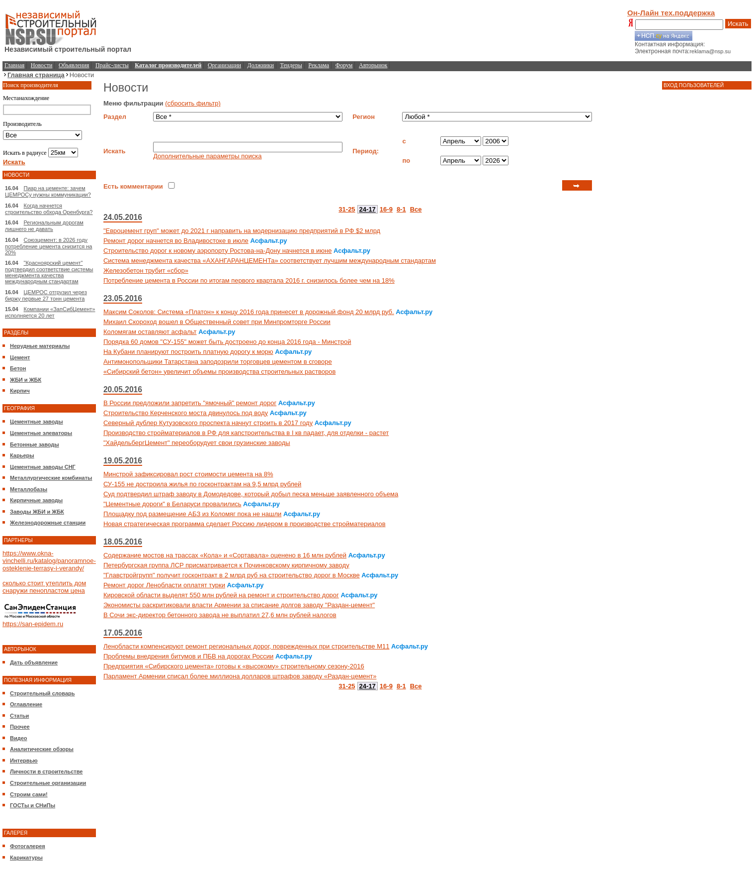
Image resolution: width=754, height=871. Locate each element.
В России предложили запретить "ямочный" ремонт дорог (189, 403)
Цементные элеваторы (41, 433)
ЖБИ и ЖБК (25, 380)
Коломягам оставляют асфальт (150, 331)
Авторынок (373, 65)
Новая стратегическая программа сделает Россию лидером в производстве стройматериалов (244, 524)
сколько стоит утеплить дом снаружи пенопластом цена (44, 586)
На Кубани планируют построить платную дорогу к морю (188, 351)
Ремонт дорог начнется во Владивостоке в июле (176, 240)
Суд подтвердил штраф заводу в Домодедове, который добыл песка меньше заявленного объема (250, 494)
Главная (14, 65)
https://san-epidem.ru (32, 624)
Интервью (24, 760)
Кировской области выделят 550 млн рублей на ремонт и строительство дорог (221, 595)
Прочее (20, 727)
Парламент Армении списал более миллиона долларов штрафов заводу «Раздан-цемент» (240, 676)
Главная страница (36, 75)
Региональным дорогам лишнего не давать (44, 225)
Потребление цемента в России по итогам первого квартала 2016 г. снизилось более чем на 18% (249, 280)
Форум (344, 65)
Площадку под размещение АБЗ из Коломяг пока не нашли (192, 514)
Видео (18, 738)
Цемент (20, 357)
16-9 (386, 209)
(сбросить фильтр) (193, 103)
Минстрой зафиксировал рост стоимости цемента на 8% (188, 474)
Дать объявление (34, 662)
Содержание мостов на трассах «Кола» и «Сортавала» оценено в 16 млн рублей (224, 555)
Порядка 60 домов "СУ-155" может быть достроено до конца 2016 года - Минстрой (227, 341)
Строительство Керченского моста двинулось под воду (185, 413)
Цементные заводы (36, 422)
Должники (261, 65)
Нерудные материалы (40, 346)
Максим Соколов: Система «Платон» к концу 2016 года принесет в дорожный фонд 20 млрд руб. (248, 312)
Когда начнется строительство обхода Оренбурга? (49, 209)
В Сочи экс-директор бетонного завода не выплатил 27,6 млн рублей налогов (219, 615)
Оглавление (26, 704)
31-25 (346, 209)
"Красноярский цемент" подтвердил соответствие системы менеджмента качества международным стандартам (49, 272)
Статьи (19, 716)
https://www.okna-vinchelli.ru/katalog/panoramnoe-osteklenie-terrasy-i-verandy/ (49, 560)
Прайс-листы (112, 65)
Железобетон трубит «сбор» (145, 270)
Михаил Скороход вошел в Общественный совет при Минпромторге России (217, 322)
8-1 (401, 209)
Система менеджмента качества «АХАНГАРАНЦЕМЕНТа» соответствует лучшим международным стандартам (269, 260)
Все (416, 209)
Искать (738, 23)
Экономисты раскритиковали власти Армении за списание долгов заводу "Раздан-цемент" (239, 605)
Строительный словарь (42, 693)
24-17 (367, 209)
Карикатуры (26, 858)
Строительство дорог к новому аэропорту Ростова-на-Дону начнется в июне (217, 250)
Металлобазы (28, 489)
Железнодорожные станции (47, 523)
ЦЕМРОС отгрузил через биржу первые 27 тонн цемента (46, 295)
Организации (224, 65)
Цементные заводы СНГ (43, 467)
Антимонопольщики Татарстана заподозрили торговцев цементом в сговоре (217, 361)
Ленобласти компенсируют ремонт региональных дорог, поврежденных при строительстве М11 (246, 646)
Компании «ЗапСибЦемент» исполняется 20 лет (50, 312)
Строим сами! (29, 794)
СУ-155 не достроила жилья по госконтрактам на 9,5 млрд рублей (202, 484)
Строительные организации (48, 783)
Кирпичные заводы (36, 500)
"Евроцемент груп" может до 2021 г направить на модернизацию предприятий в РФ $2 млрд (241, 230)
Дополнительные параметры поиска (207, 156)
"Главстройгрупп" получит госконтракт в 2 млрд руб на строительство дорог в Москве (231, 575)
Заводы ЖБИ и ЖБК (37, 512)
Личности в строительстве (46, 771)
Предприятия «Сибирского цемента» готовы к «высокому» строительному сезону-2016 (233, 666)
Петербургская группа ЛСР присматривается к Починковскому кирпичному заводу (226, 565)
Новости (42, 65)
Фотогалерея (27, 846)
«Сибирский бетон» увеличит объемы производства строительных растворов (219, 371)
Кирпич (20, 391)
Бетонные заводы (34, 444)
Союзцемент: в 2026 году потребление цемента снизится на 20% (48, 246)
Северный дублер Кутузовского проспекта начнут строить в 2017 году (208, 423)
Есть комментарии (133, 186)
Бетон (18, 368)
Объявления (74, 65)
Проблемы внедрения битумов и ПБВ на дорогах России (188, 656)
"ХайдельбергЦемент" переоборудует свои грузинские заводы (196, 442)
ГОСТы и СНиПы (32, 805)
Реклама (318, 65)
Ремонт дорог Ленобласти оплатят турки (164, 585)
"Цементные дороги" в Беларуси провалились (172, 504)
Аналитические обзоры (42, 749)
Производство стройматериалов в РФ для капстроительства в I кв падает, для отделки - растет (246, 432)
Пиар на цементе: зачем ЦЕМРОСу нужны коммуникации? (48, 191)
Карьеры (22, 455)
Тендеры (291, 65)
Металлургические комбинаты (51, 478)
